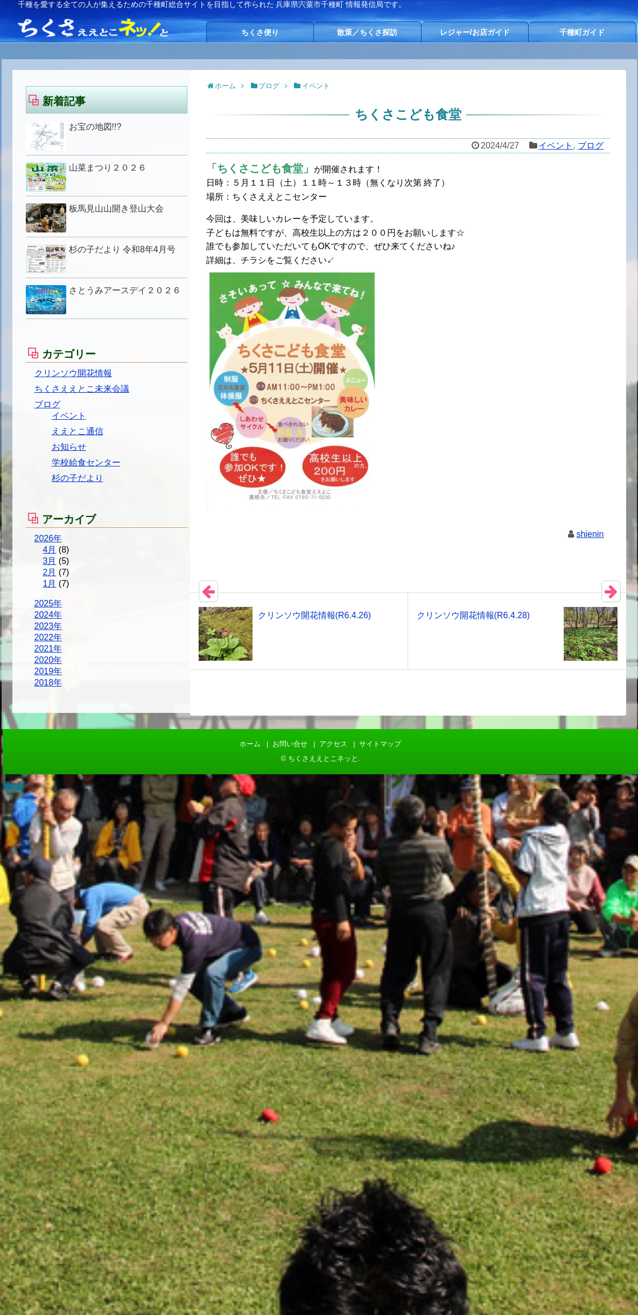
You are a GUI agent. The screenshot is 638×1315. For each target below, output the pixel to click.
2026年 (48, 538)
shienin (590, 534)
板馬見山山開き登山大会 (116, 208)
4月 (50, 549)
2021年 (48, 648)
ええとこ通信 (77, 431)
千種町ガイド (582, 32)
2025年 (48, 603)
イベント (555, 145)
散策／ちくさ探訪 (367, 32)
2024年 (48, 614)
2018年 (48, 682)
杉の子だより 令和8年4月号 (122, 249)
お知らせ (69, 446)
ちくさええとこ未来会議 (81, 388)
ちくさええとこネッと (323, 758)
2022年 (48, 637)
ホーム (250, 744)
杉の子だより (77, 478)
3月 (50, 560)
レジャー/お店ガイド (475, 32)
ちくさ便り (260, 32)
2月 (50, 572)
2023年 (48, 626)
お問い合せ (289, 744)
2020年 (48, 659)
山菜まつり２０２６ (107, 167)
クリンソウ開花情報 (73, 373)
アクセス (333, 744)
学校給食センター (86, 462)
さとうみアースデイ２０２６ (125, 290)
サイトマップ (380, 744)
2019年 (48, 671)
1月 (50, 583)
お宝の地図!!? (95, 126)
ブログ (591, 145)
